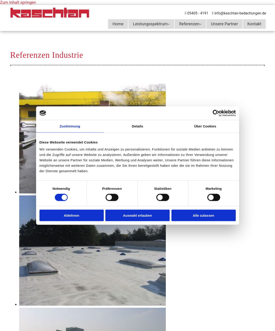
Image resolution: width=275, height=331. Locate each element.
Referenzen (189, 23)
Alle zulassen (203, 215)
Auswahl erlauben (137, 215)
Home (118, 23)
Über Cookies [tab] (205, 126)
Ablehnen (71, 215)
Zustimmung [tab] (70, 126)
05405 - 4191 (197, 13)
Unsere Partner (224, 23)
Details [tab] (137, 126)
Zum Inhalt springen (18, 2)
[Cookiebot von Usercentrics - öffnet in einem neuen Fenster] (216, 113)
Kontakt (254, 23)
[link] (151, 24)
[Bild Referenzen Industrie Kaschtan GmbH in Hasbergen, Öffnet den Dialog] (92, 304)
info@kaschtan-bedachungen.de (240, 13)
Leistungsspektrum (150, 23)
